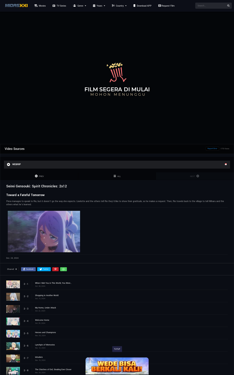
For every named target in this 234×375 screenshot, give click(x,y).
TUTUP (117, 349)
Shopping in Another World (46, 295)
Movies (40, 5)
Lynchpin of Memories (45, 344)
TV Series (59, 5)
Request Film (166, 5)
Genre (77, 5)
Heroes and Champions (45, 332)
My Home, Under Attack (45, 307)
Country (117, 5)
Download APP (142, 5)
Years (97, 5)
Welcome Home (42, 320)
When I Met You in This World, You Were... (53, 283)
